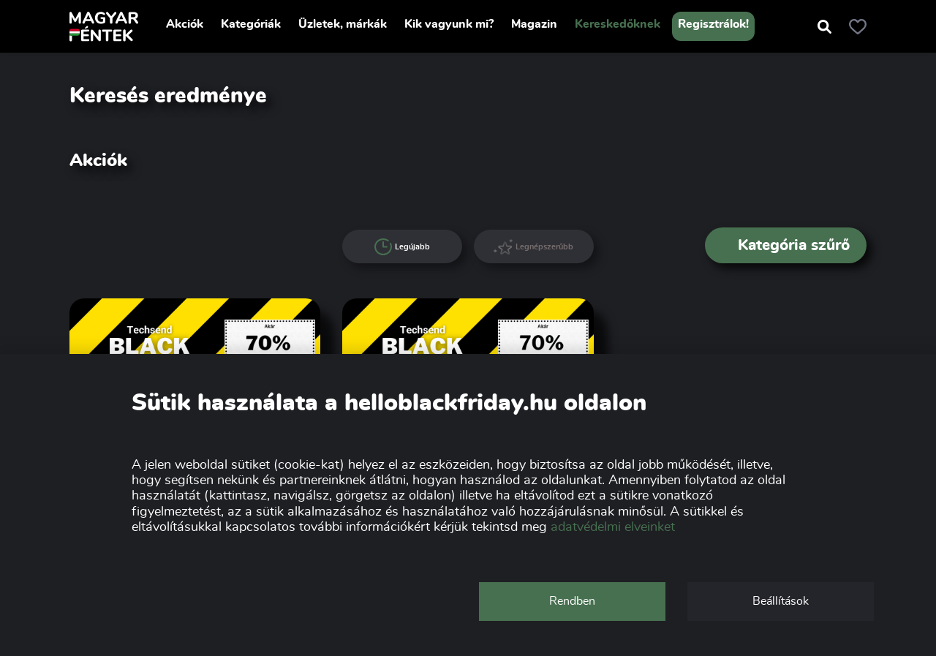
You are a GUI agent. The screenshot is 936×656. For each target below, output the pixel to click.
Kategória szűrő (786, 245)
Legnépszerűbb (533, 247)
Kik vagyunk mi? (449, 24)
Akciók (184, 24)
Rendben (572, 601)
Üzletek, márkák (342, 24)
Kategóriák (251, 24)
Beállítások (780, 601)
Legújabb (402, 247)
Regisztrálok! (713, 24)
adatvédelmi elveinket (613, 527)
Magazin (534, 24)
